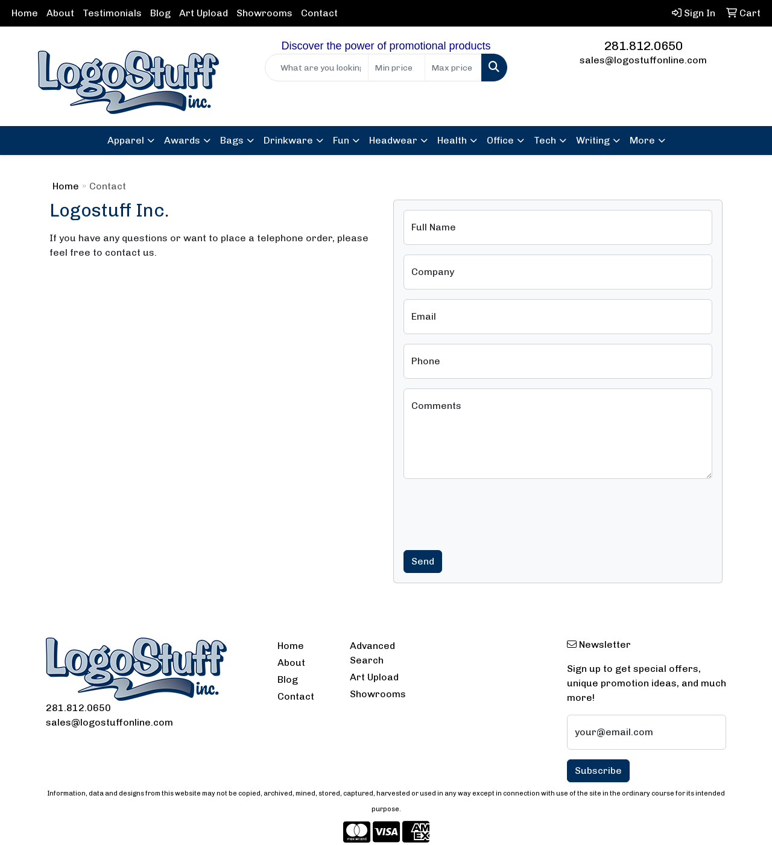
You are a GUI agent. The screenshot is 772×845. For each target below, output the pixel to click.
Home (24, 13)
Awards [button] (182, 140)
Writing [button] (593, 140)
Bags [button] (232, 140)
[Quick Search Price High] (453, 67)
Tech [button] (545, 140)
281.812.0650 (643, 46)
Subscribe (598, 770)
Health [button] (452, 140)
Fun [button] (341, 140)
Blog (160, 13)
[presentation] (495, 512)
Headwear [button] (393, 140)
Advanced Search (372, 653)
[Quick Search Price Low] (396, 67)
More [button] (642, 140)
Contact (319, 13)
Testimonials (112, 13)
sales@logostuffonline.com (643, 60)
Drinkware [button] (288, 140)
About (60, 13)
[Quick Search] (317, 67)
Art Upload (203, 13)
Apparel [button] (125, 140)
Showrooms (264, 13)
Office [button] (500, 140)
